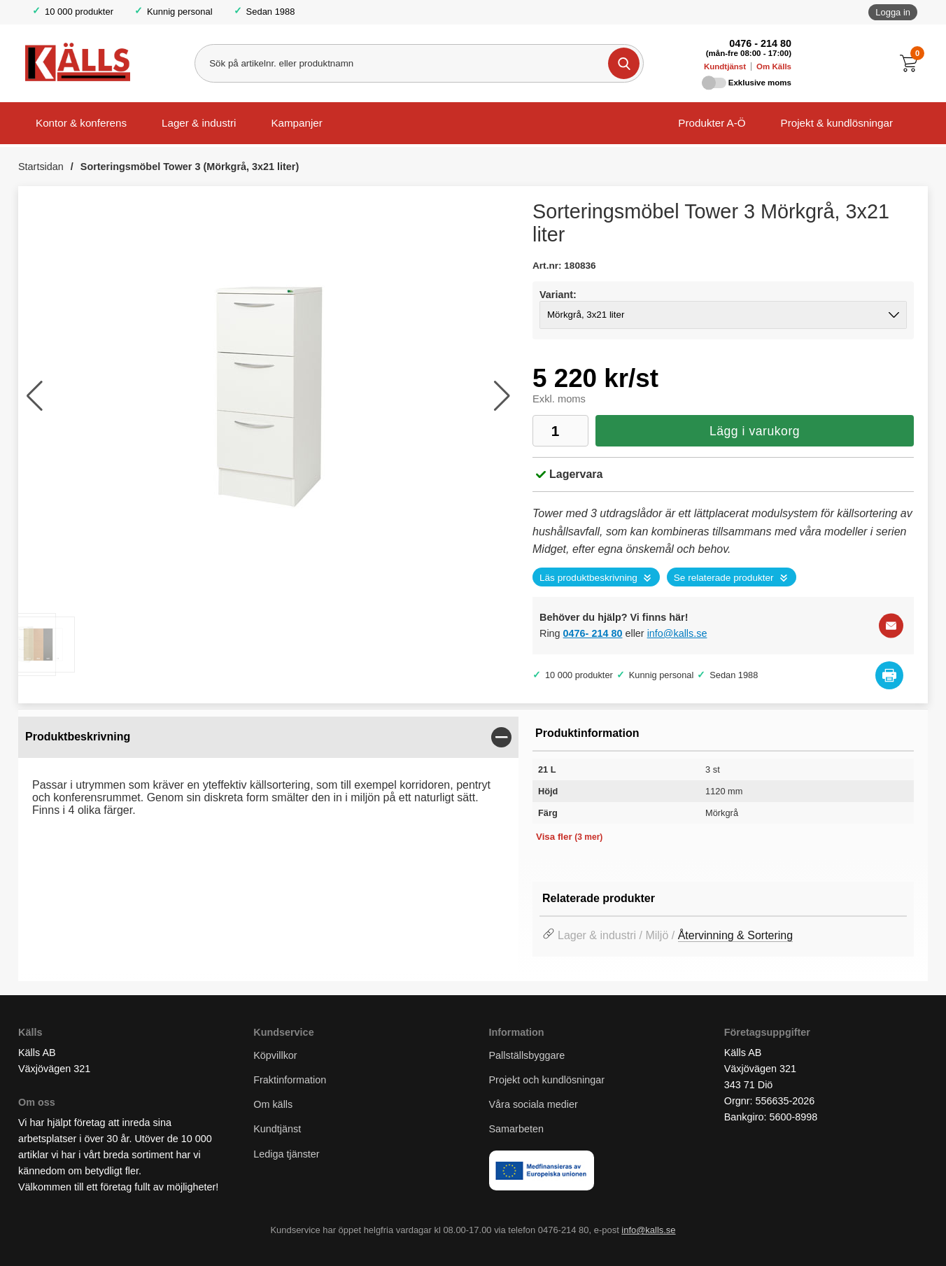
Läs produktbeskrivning (588, 577)
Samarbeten (517, 1128)
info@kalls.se (677, 633)
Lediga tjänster (286, 1154)
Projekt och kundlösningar (547, 1079)
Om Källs (773, 66)
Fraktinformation (289, 1079)
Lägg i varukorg (755, 431)
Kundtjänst (725, 66)
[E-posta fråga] (891, 625)
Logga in (892, 12)
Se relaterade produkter (724, 577)
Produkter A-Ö (711, 123)
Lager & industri (199, 123)
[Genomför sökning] (624, 63)
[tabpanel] (268, 774)
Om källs (272, 1104)
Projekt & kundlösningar (837, 123)
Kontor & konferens (81, 123)
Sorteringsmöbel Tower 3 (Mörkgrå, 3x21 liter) (189, 166)
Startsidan (41, 166)
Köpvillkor (275, 1055)
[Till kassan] (912, 63)
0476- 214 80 (593, 633)
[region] (268, 737)
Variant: (558, 294)
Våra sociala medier (533, 1104)
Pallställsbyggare (527, 1055)
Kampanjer (296, 123)
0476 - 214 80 (760, 43)
